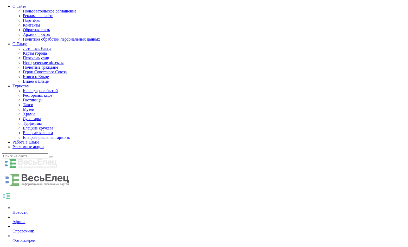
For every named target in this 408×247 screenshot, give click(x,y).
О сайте (19, 6)
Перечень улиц (36, 58)
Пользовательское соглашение (49, 11)
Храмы (29, 114)
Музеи (28, 109)
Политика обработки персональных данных (61, 39)
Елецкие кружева (38, 128)
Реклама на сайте (38, 16)
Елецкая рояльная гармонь (46, 137)
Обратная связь (36, 30)
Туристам (20, 86)
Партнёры (32, 20)
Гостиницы (32, 100)
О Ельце (19, 44)
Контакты (31, 25)
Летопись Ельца (37, 48)
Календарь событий (40, 90)
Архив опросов (36, 34)
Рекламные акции (28, 147)
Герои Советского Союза (45, 72)
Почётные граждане (40, 67)
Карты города (35, 53)
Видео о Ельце (36, 81)
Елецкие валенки (38, 133)
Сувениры (32, 118)
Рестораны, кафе (37, 95)
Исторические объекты (43, 62)
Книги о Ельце (36, 76)
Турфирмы (32, 123)
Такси (28, 104)
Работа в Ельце (25, 142)
